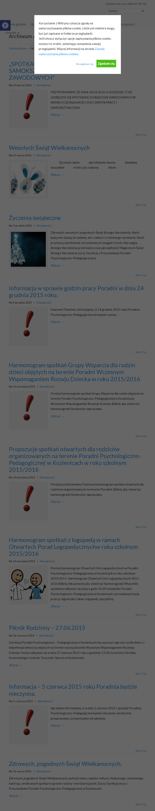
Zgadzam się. (106, 63)
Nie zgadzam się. (85, 63)
